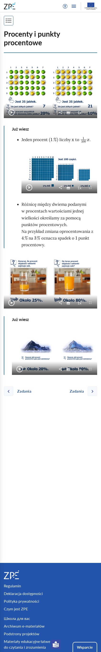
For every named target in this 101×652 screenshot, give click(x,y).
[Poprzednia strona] (19, 391)
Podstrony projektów (21, 633)
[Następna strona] (81, 391)
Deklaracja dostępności (23, 593)
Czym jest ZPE (16, 608)
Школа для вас (17, 618)
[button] (65, 6)
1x (80, 112)
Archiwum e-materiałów (24, 626)
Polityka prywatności (21, 601)
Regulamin (12, 585)
